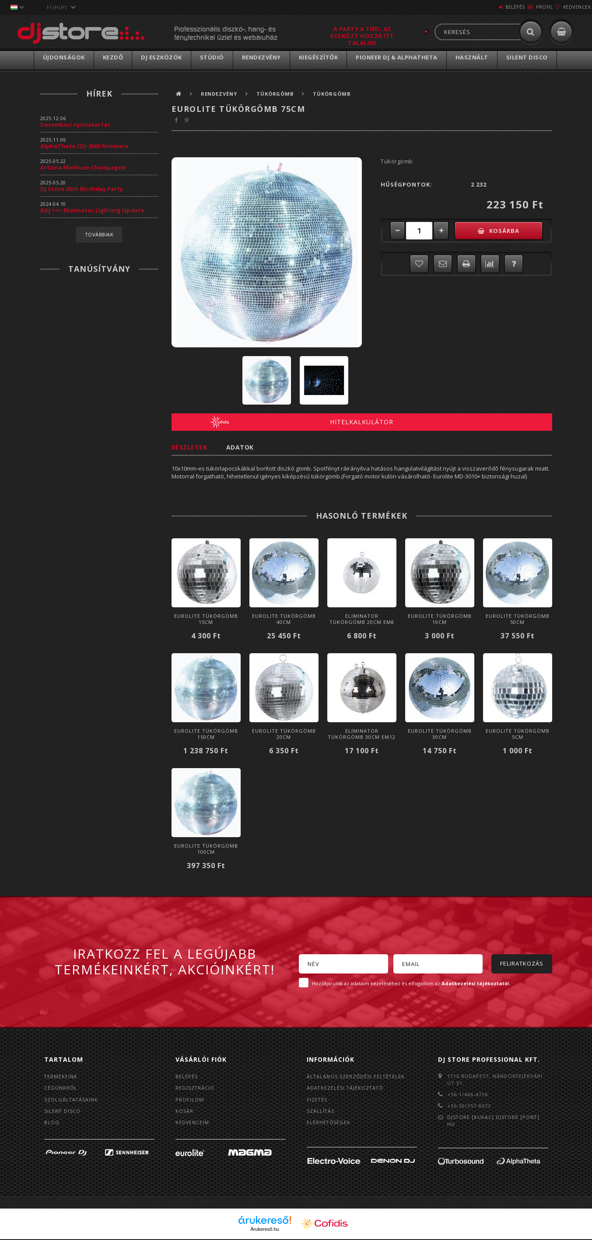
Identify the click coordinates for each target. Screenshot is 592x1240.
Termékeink (61, 1076)
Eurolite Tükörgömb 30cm (440, 733)
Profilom (189, 1100)
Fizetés (317, 1100)
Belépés (489, 7)
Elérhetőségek (329, 1123)
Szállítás (321, 1111)
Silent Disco (527, 57)
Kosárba (508, 231)
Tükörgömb (277, 93)
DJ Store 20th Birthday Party (81, 189)
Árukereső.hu (264, 1230)
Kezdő (113, 57)
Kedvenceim (192, 1123)
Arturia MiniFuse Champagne (83, 167)
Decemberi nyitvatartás (75, 124)
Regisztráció (195, 1088)
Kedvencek (572, 7)
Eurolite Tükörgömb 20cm (284, 733)
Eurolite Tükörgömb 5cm (518, 733)
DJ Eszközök (161, 57)
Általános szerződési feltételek (356, 1076)
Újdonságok (64, 57)
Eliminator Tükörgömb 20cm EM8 (361, 619)
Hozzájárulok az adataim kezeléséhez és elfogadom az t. (411, 983)
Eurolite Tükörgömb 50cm (518, 619)
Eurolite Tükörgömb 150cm (206, 733)
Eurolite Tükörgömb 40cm (284, 619)
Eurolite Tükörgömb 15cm (206, 619)
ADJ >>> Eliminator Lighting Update (92, 210)
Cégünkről (60, 1088)
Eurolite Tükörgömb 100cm (206, 848)
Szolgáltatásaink (71, 1100)
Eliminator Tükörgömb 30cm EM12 (362, 733)
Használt (471, 57)
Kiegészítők (318, 57)
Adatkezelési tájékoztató (346, 1088)
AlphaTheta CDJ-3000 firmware (84, 146)
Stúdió (212, 57)
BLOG (52, 1123)
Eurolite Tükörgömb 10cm (440, 619)
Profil (528, 7)
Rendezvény (261, 57)
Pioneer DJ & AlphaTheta (397, 57)
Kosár (184, 1111)
